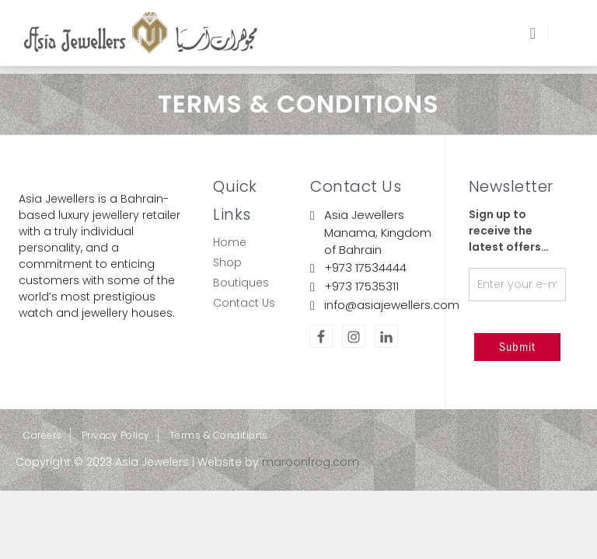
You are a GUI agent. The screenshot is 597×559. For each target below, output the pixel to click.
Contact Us (244, 303)
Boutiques (241, 282)
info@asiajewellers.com (391, 305)
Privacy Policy (116, 435)
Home (229, 242)
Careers (42, 435)
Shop (227, 262)
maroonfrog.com (310, 462)
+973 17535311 (361, 286)
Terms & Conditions (218, 435)
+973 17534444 (365, 267)
